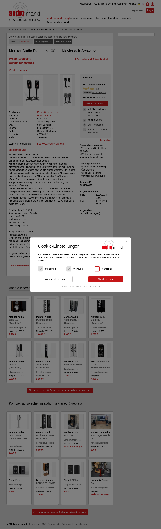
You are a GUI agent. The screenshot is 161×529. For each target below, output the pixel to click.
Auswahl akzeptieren (55, 279)
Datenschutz (82, 287)
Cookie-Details (67, 287)
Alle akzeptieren (106, 279)
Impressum (95, 287)
